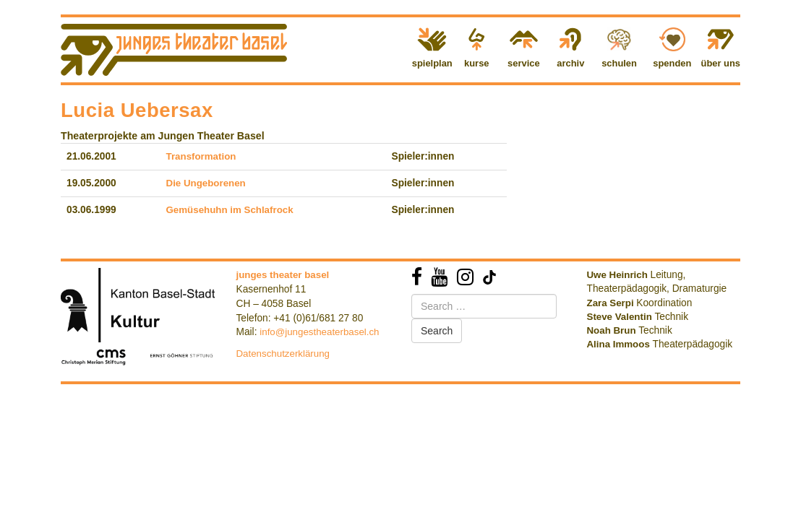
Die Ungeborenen (206, 183)
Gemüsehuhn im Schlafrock (230, 209)
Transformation (201, 156)
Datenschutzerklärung (283, 353)
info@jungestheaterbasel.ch (319, 331)
